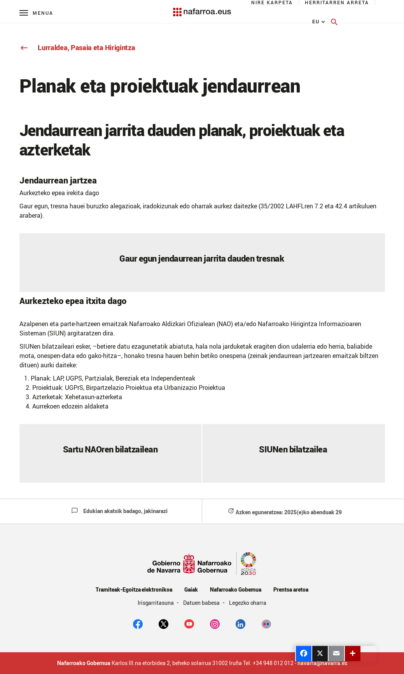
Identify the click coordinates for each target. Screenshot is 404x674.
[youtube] (189, 623)
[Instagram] (215, 623)
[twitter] (163, 623)
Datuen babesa (202, 602)
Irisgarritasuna (156, 602)
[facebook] (138, 623)
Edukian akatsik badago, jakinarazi (119, 511)
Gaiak (191, 589)
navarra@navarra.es (322, 663)
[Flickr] (266, 623)
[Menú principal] (36, 13)
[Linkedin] (240, 623)
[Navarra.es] (202, 8)
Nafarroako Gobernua (235, 589)
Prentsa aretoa (290, 589)
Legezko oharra (248, 602)
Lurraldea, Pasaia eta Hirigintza (77, 47)
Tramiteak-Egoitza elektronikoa (134, 589)
